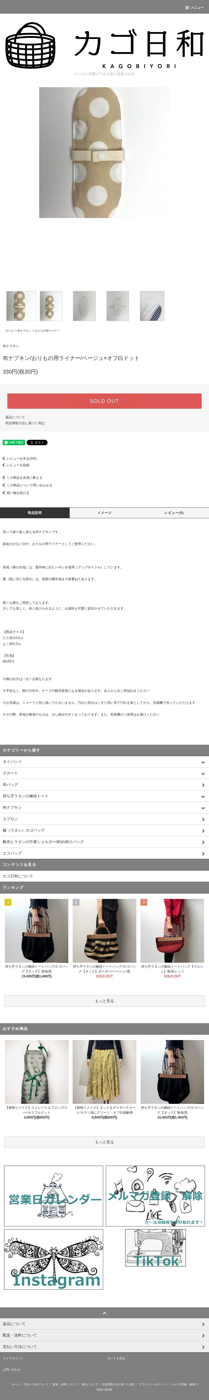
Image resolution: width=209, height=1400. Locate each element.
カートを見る (116, 1358)
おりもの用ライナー (47, 330)
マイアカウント (13, 1358)
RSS (100, 1389)
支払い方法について (36, 1384)
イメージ (104, 513)
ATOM (108, 1389)
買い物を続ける (14, 493)
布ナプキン (24, 330)
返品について (15, 417)
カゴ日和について (18, 876)
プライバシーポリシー (152, 1384)
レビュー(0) (174, 513)
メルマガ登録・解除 (183, 1384)
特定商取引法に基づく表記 (25, 423)
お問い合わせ (12, 1369)
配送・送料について (65, 1384)
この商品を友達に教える (21, 478)
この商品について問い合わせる (26, 485)
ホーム (9, 330)
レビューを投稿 (14, 465)
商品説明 (35, 513)
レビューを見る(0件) (18, 458)
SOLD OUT (104, 401)
